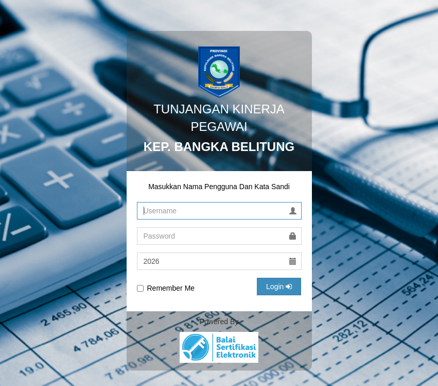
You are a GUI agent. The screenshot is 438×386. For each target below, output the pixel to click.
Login (279, 286)
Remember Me (166, 288)
